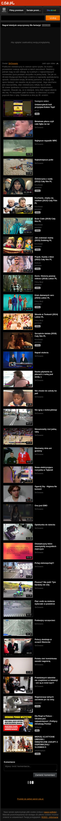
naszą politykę (50, 812)
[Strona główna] (8, 3)
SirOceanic (13, 63)
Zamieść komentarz (45, 775)
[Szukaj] (23, 18)
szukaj (53, 18)
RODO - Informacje (49, 817)
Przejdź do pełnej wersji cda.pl (30, 799)
